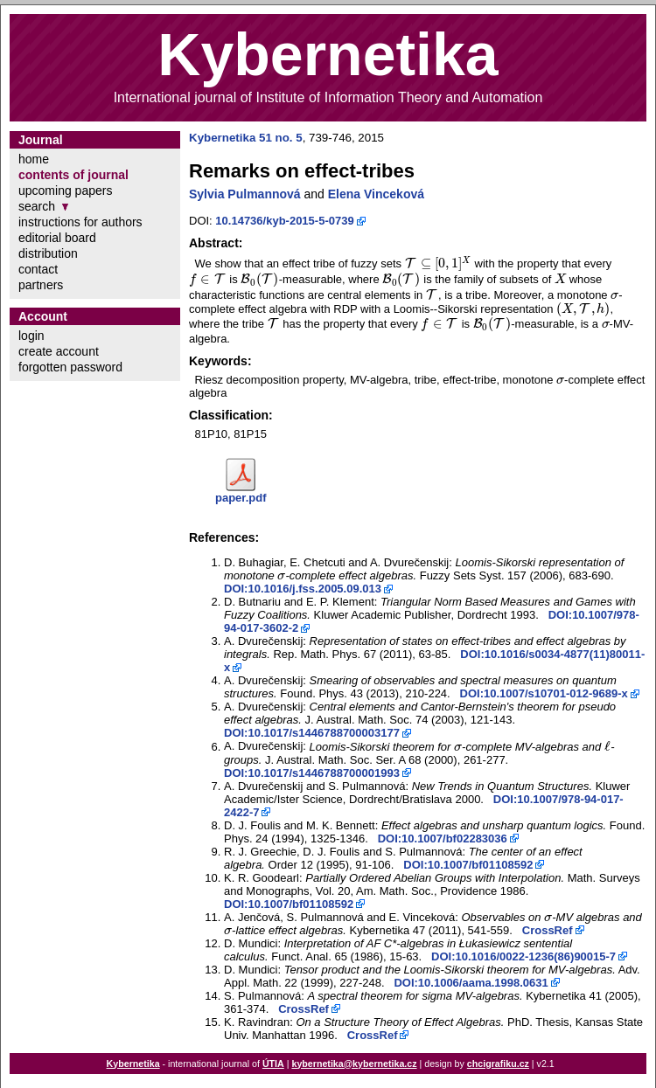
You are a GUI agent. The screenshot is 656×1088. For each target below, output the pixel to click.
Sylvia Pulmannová (245, 194)
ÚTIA (273, 1063)
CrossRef (547, 930)
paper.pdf (241, 497)
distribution (48, 253)
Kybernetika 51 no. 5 (246, 137)
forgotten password (70, 367)
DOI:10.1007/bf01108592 (468, 864)
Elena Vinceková (376, 194)
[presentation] (438, 263)
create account (58, 351)
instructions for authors (80, 222)
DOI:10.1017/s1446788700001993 (312, 773)
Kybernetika (133, 1063)
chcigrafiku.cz (498, 1063)
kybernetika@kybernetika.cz (353, 1063)
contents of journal (73, 175)
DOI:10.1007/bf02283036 (442, 838)
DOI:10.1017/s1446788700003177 (312, 732)
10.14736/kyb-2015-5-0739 (284, 220)
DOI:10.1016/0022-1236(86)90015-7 (523, 956)
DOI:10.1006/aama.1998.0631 (471, 982)
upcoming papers (65, 191)
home (33, 159)
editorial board (57, 238)
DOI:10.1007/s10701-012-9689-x (544, 693)
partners (40, 285)
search (36, 206)
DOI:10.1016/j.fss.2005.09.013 (302, 588)
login (31, 336)
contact (38, 269)
